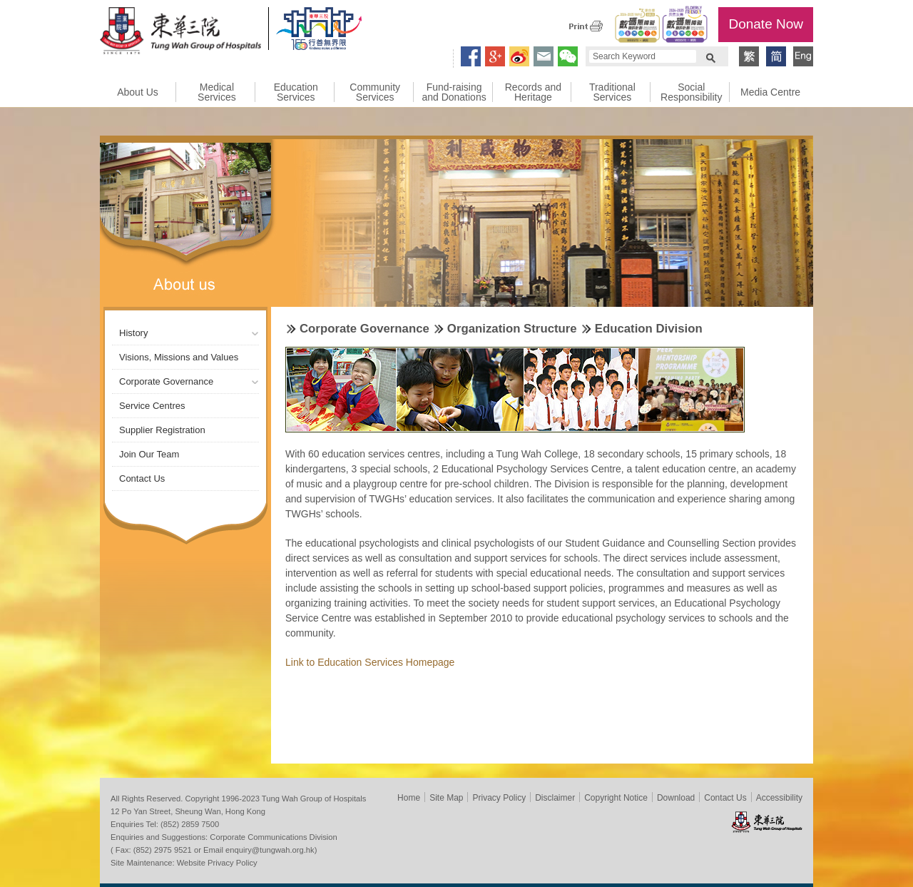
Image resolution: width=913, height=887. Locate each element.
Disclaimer (555, 798)
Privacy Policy (499, 798)
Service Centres (152, 405)
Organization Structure (512, 328)
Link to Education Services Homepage (369, 662)
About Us (137, 92)
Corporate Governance (166, 381)
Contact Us (142, 478)
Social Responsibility (691, 92)
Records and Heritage (533, 92)
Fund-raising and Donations (454, 92)
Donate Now (765, 23)
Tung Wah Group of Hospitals (180, 33)
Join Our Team (149, 454)
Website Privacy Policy (217, 862)
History (133, 333)
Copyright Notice (616, 798)
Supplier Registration (162, 430)
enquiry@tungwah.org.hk (270, 850)
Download (676, 798)
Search (710, 56)
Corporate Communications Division (273, 837)
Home (408, 798)
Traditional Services (612, 92)
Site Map (446, 798)
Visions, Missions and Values (178, 357)
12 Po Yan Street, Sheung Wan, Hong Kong (188, 811)
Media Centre (770, 92)
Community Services (375, 92)
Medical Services (217, 92)
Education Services (296, 92)
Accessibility (779, 798)
